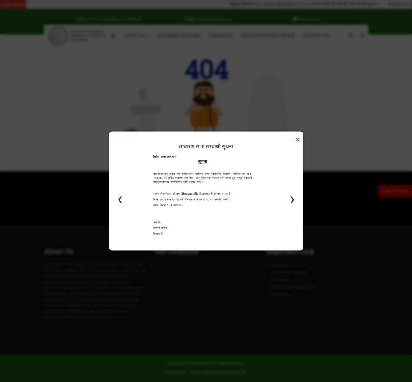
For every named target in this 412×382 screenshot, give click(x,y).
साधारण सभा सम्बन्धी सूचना (206, 146)
